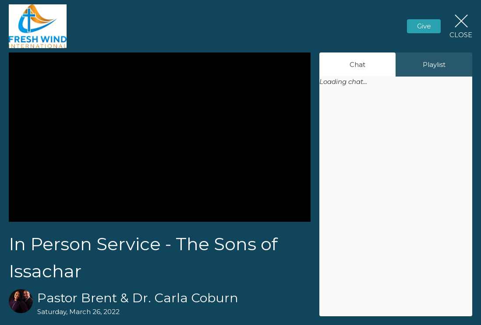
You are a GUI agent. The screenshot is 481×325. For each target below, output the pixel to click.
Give (424, 26)
